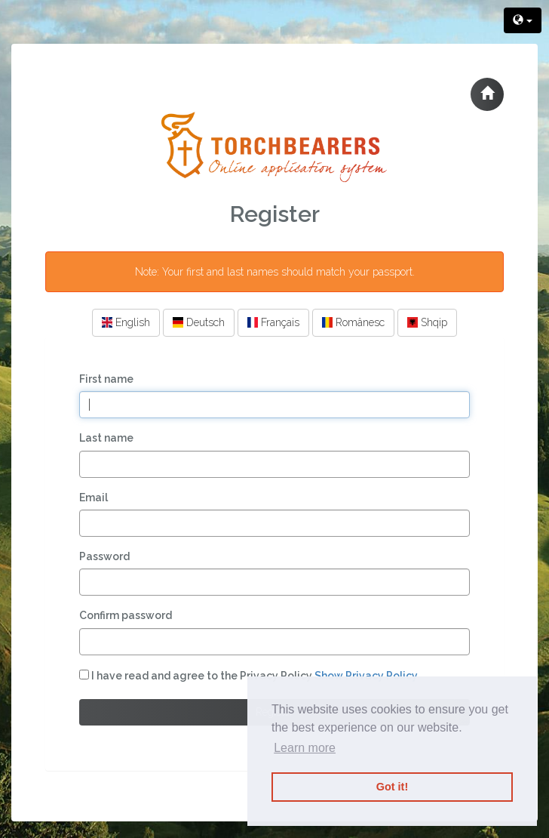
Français (273, 322)
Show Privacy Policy (366, 676)
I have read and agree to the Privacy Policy (248, 676)
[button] (487, 94)
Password (104, 556)
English (126, 322)
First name (106, 379)
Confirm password (125, 615)
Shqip (427, 322)
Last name (106, 438)
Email (93, 497)
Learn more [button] (305, 747)
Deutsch (199, 322)
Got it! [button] (392, 787)
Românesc (353, 322)
